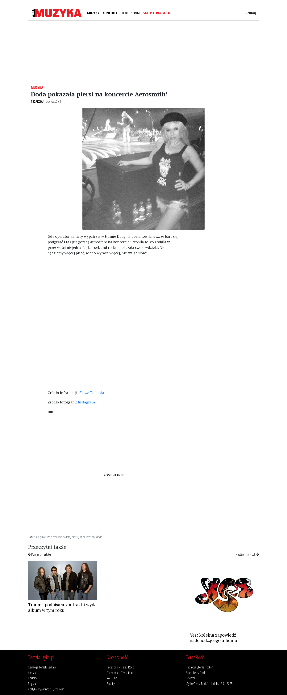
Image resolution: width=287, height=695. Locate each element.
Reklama (33, 677)
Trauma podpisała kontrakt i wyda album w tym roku (62, 607)
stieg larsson (87, 536)
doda (99, 536)
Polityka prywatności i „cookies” (46, 689)
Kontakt (32, 672)
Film (124, 12)
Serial (135, 12)
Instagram (86, 402)
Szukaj (251, 12)
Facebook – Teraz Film (120, 672)
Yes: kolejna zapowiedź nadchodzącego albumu (213, 637)
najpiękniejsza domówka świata (52, 536)
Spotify (111, 683)
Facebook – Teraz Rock (120, 667)
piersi (75, 536)
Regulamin (34, 683)
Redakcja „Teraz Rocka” (199, 667)
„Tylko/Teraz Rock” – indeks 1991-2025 (209, 683)
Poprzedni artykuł (40, 554)
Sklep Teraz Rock (156, 12)
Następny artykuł (247, 554)
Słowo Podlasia (91, 392)
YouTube (112, 677)
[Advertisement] (143, 53)
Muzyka (93, 12)
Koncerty (110, 12)
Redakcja (37, 101)
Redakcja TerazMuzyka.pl (42, 667)
